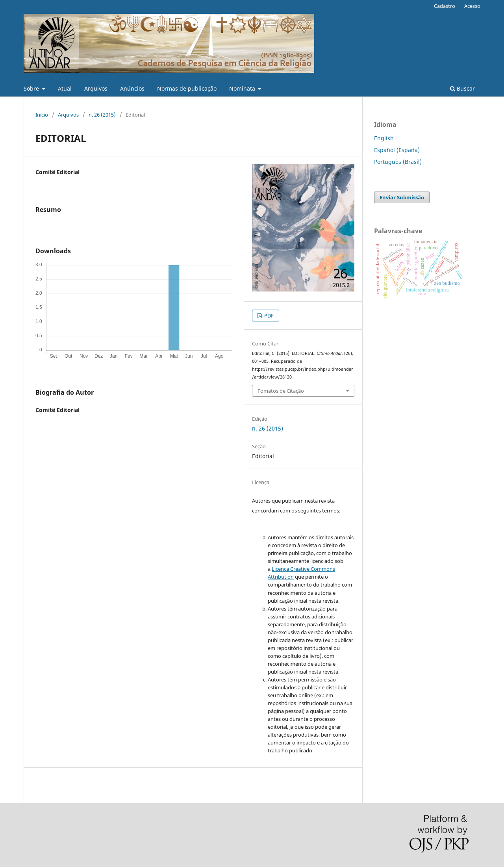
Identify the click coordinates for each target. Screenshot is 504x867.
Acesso (472, 5)
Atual (65, 88)
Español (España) (397, 150)
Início (41, 114)
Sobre (32, 88)
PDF (268, 315)
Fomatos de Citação (281, 390)
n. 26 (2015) (102, 114)
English (384, 138)
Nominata (243, 88)
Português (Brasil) (398, 161)
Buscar (462, 88)
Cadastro (444, 5)
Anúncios (132, 88)
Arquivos (95, 88)
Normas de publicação (187, 88)
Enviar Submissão (402, 197)
